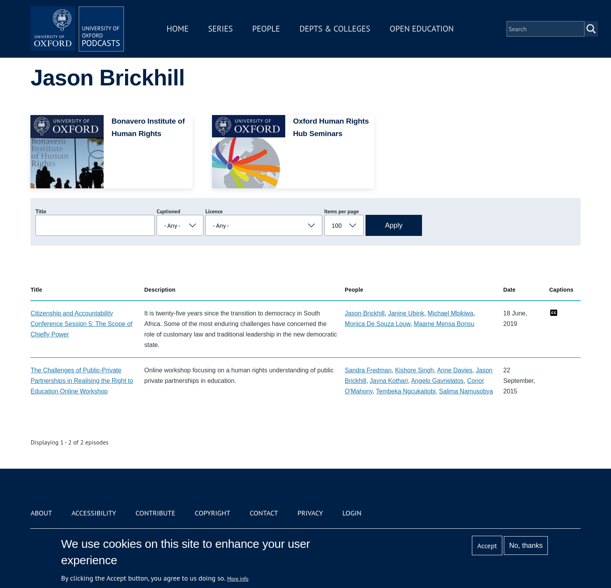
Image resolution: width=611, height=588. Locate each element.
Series (220, 28)
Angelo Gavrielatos (437, 380)
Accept (487, 545)
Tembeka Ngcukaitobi (406, 391)
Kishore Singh (414, 370)
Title (40, 211)
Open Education (422, 28)
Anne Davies (454, 370)
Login (352, 512)
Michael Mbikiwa (450, 313)
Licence (214, 211)
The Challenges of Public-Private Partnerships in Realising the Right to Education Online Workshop (81, 381)
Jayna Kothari (389, 380)
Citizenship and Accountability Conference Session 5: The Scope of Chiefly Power (81, 324)
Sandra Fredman (368, 370)
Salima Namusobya (466, 391)
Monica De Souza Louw (377, 324)
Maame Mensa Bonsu (444, 324)
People (266, 28)
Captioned (168, 211)
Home (178, 28)
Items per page (341, 211)
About (41, 512)
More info (238, 578)
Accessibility (93, 512)
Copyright (212, 512)
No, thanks (526, 545)
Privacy (310, 512)
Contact (264, 512)
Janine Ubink (406, 313)
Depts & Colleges (335, 28)
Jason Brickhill (365, 313)
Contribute (155, 512)
